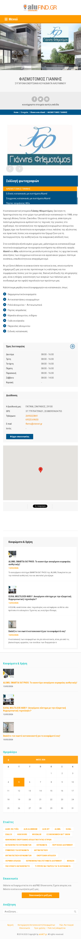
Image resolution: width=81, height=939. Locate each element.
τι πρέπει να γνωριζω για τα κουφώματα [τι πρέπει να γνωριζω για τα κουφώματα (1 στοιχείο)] (53, 866)
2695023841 (32, 416)
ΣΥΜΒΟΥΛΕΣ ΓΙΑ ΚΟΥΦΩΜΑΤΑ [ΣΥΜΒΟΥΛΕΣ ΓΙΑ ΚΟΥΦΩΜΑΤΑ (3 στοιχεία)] (17, 850)
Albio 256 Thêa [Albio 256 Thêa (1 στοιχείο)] (12, 829)
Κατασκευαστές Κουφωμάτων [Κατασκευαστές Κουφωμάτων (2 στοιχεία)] (18, 845)
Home (16, 112)
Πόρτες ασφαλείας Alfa (18, 203)
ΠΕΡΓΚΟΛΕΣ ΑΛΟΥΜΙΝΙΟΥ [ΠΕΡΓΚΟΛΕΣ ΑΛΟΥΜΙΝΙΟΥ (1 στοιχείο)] (62, 845)
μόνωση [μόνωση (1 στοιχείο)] (70, 861)
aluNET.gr (43, 934)
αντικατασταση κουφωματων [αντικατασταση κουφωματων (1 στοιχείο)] (18, 855)
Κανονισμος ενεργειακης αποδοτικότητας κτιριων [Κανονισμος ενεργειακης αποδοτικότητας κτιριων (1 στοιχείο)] (28, 840)
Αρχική (10, 925)
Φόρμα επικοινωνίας (19, 436)
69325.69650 (32, 419)
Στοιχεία (24, 112)
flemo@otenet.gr (34, 424)
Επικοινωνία (24, 928)
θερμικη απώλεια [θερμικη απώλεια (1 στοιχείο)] (13, 861)
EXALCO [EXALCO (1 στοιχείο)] (8, 834)
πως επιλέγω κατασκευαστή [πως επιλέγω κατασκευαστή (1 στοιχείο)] (17, 866)
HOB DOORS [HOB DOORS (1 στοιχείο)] (22, 834)
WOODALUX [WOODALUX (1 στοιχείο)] (36, 834)
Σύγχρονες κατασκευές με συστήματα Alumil (28, 198)
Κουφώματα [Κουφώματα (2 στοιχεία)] (42, 845)
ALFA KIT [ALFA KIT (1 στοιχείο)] (46, 829)
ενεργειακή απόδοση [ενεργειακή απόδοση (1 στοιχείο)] (46, 855)
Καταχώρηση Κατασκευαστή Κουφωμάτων (36, 925)
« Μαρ (9, 760)
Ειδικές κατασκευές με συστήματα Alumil (26, 193)
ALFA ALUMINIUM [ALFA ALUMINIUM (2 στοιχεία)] (30, 829)
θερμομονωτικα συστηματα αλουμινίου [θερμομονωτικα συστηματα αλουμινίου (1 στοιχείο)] (44, 861)
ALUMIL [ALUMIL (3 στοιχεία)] (58, 829)
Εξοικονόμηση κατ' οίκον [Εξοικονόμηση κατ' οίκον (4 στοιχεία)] (58, 834)
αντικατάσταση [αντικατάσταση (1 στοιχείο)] (41, 850)
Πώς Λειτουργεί (66, 925)
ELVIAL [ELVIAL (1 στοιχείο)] (68, 829)
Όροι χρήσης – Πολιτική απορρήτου (50, 928)
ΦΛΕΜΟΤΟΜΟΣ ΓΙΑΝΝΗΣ (18, 189)
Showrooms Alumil (37, 112)
